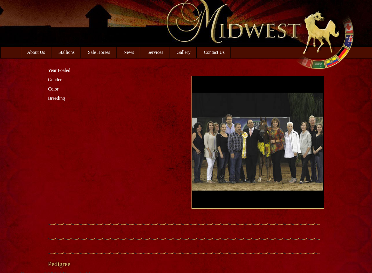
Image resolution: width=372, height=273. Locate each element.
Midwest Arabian (325, 37)
